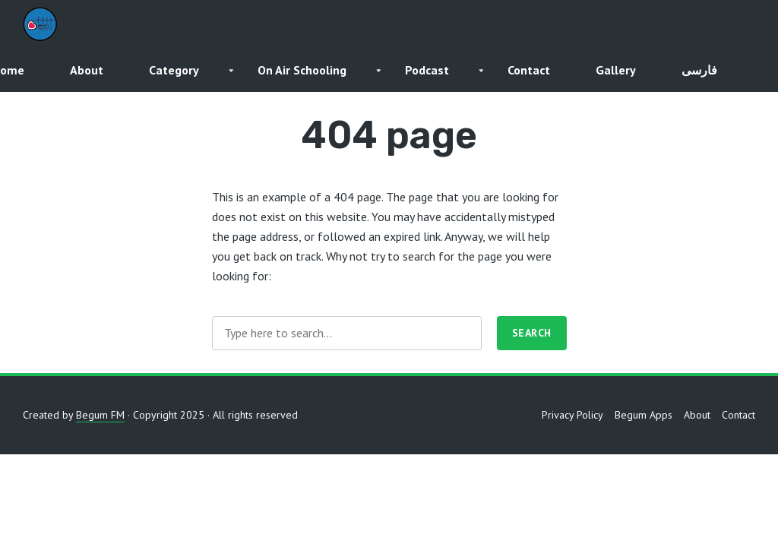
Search (532, 333)
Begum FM (100, 415)
